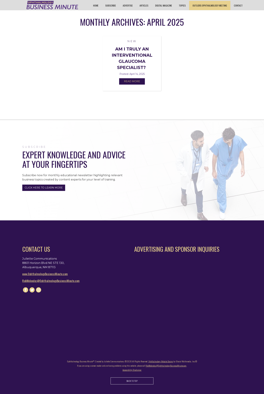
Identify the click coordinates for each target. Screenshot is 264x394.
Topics (182, 5)
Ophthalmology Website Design (160, 361)
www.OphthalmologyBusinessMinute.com (45, 274)
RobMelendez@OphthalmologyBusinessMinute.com (51, 281)
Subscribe (110, 5)
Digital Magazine (163, 5)
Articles (144, 5)
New (132, 41)
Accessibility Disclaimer (132, 369)
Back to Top (132, 380)
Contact (238, 5)
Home (95, 5)
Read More (132, 81)
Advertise (128, 5)
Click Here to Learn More (44, 187)
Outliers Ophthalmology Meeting (210, 5)
